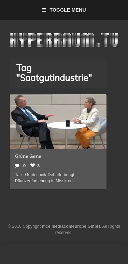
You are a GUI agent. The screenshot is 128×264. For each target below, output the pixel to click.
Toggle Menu (64, 10)
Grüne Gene (28, 156)
